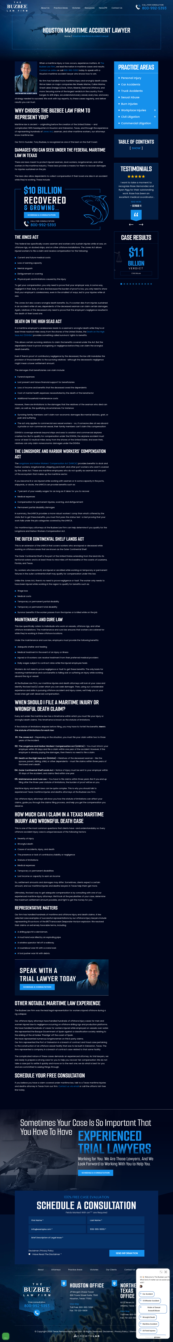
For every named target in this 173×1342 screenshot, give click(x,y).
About (40, 1271)
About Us (45, 8)
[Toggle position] (161, 1271)
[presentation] (131, 226)
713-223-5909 (81, 1312)
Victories (76, 8)
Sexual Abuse (130, 98)
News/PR (103, 8)
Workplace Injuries (134, 111)
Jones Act (48, 131)
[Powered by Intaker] (154, 1337)
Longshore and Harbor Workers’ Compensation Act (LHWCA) (49, 464)
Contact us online (48, 70)
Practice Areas (61, 8)
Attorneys (55, 1271)
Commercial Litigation (136, 124)
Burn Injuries (130, 104)
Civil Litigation (131, 118)
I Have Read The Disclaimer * (47, 1256)
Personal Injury (131, 78)
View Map (74, 1306)
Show (136, 149)
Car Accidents (131, 85)
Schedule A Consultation (43, 215)
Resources (90, 8)
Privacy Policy (48, 1252)
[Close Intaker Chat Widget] (165, 1271)
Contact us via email (68, 1087)
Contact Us (117, 8)
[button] (121, 285)
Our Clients (111, 1271)
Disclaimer (34, 1252)
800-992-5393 (154, 8)
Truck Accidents (132, 91)
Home (67, 36)
